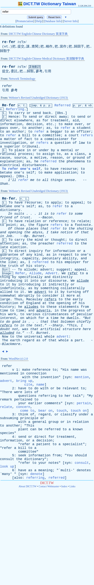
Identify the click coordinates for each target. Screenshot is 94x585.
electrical (10, 165)
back (47, 113)
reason (56, 158)
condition (9, 303)
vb (90, 105)
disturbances (34, 165)
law (82, 143)
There (7, 392)
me (32, 180)
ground (79, 158)
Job (9, 236)
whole (49, 336)
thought (58, 240)
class (80, 154)
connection (36, 373)
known (78, 429)
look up (7, 466)
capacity (30, 258)
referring (47, 396)
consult (7, 459)
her (68, 396)
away (63, 117)
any (29, 255)
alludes (31, 307)
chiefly (84, 322)
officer (84, 131)
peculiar (85, 314)
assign (48, 154)
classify (69, 414)
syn (68, 377)
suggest (63, 269)
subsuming (9, 418)
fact (28, 139)
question (63, 143)
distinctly (63, 277)
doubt (5, 329)
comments (52, 403)
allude (30, 269)
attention (9, 243)
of (20, 139)
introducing (11, 281)
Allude (35, 273)
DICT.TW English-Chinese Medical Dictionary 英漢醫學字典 (46, 58)
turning (74, 292)
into (34, 281)
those (19, 228)
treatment (59, 120)
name (75, 370)
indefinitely (12, 288)
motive (40, 158)
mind (39, 240)
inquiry (36, 251)
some (79, 214)
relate (83, 221)
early (78, 299)
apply (56, 202)
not (15, 329)
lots (28, 392)
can (33, 429)
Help (39, 21)
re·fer (9, 42)
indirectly (58, 284)
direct (51, 117)
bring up (24, 381)
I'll (12, 180)
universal (33, 336)
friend (6, 217)
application (66, 172)
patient (43, 444)
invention (49, 377)
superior (12, 146)
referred (48, 161)
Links (72, 486)
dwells (73, 318)
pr (79, 105)
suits (19, 214)
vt (6, 46)
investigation (13, 143)
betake (6, 172)
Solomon (68, 322)
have (54, 169)
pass (4, 128)
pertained (23, 399)
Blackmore (11, 344)
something (49, 288)
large (5, 299)
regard (28, 340)
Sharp (58, 325)
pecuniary (51, 258)
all (45, 180)
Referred (62, 105)
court (74, 135)
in (29, 150)
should (81, 455)
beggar (56, 131)
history (7, 307)
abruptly (26, 296)
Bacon (47, 217)
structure (72, 329)
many (6, 474)
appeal (6, 176)
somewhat (8, 296)
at (79, 296)
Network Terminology (22, 78)
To (11, 113)
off (86, 292)
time (4, 310)
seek (22, 455)
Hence (14, 117)
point (11, 225)
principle (29, 418)
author (18, 131)
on (22, 318)
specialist (73, 444)
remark (6, 399)
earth (15, 340)
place (20, 150)
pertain (84, 403)
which (31, 318)
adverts (43, 310)
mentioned (9, 373)
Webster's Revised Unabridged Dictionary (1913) (38, 97)
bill (26, 135)
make (69, 124)
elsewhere (23, 120)
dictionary (10, 210)
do (8, 322)
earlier (35, 403)
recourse (69, 169)
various (33, 314)
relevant (71, 388)
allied (6, 292)
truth (13, 266)
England (33, 303)
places (32, 228)
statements (68, 307)
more (71, 296)
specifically (30, 277)
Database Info (52, 21)
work (12, 314)
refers (87, 135)
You (70, 455)
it (40, 214)
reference (58, 221)
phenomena (76, 161)
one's (19, 172)
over (79, 124)
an (8, 131)
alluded (7, 333)
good (16, 322)
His (66, 370)
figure (42, 225)
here (87, 329)
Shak (4, 184)
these (52, 307)
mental (67, 150)
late (4, 247)
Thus (18, 299)
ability (70, 258)
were (18, 392)
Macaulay (34, 299)
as (38, 120)
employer (73, 262)
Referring (15, 109)
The (5, 340)
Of (10, 228)
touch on (79, 411)
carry (20, 113)
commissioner (56, 139)
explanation (11, 161)
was (25, 329)
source (20, 158)
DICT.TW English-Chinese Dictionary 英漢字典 (38, 33)
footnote (83, 225)
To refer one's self (21, 169)
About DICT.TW (27, 486)
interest (8, 318)
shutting (85, 228)
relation (33, 221)
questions (27, 396)
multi (66, 470)
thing (5, 277)
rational (8, 154)
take (54, 232)
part (79, 340)
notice (67, 232)
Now (5, 336)
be (59, 388)
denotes (84, 470)
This (30, 425)
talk (77, 396)
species (7, 433)
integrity (9, 258)
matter (10, 139)
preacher (46, 243)
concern (23, 407)
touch (62, 411)
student (84, 128)
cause (5, 158)
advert (46, 269)
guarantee (9, 255)
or (29, 113)
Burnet (38, 236)
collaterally (73, 288)
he (36, 161)
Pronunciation (24, 21)
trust (25, 217)
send (37, 113)
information (11, 124)
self (30, 172)
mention (82, 377)
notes (53, 463)
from (85, 307)
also (18, 478)
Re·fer (9, 105)
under (44, 150)
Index (64, 486)
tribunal (30, 146)
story (39, 266)
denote (36, 474)
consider (50, 296)
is (46, 214)
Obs (60, 113)
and (3, 232)
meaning (45, 470)
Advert (52, 273)
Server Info (70, 21)
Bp (26, 236)
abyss (37, 232)
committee (51, 135)
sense (70, 180)
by (53, 150)
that (44, 228)
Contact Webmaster (49, 486)
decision (34, 124)
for (45, 120)
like (12, 262)
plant (23, 429)
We (64, 273)
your (22, 403)
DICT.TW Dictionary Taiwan (47, 3)
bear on (45, 411)
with (26, 377)
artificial (50, 329)
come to (27, 411)
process (25, 154)
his (60, 262)
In (10, 214)
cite (28, 385)
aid (76, 120)
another (35, 128)
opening (15, 232)
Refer (20, 273)
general (39, 422)
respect (65, 255)
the (61, 161)
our (43, 281)
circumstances (55, 314)
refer (7, 86)
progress (77, 310)
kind (38, 255)
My (91, 396)
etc (49, 124)
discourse (57, 281)
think (23, 414)
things (56, 180)
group (53, 422)
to (73, 117)
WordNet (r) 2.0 (18, 358)
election (18, 247)
